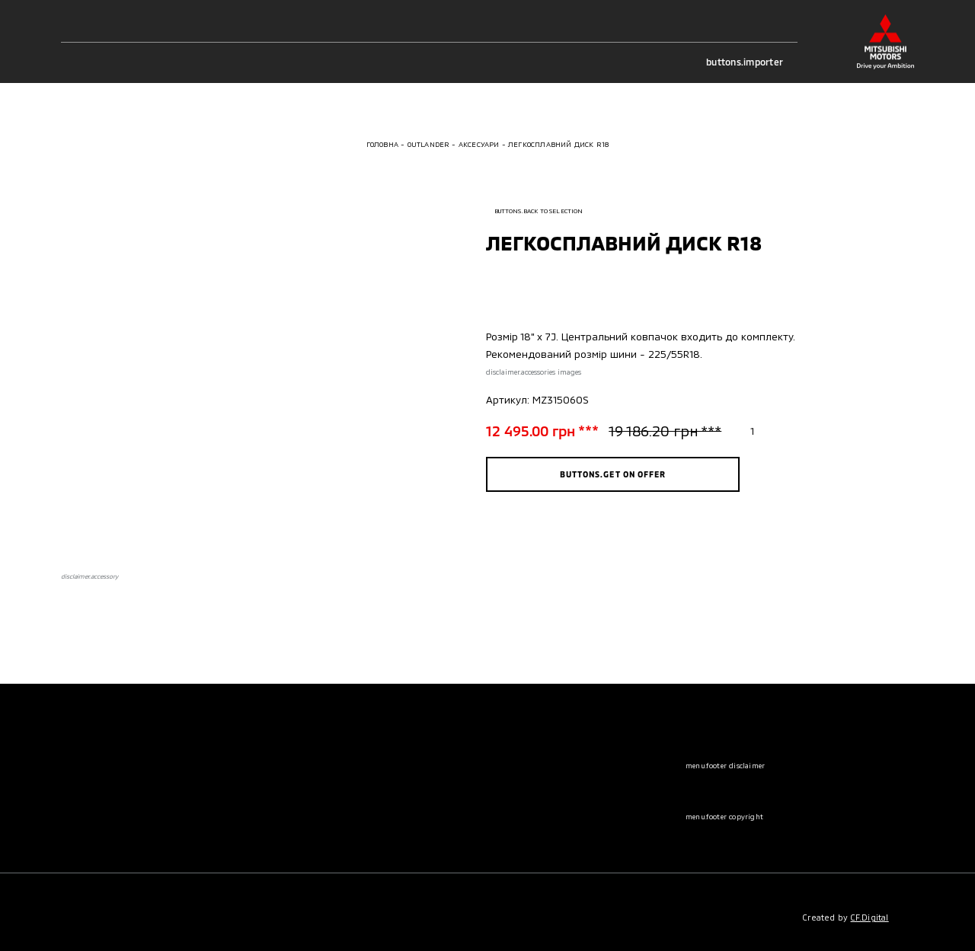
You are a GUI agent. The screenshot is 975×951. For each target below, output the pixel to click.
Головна (382, 144)
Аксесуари (479, 144)
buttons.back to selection (534, 211)
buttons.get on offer (613, 474)
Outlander (429, 144)
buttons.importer (752, 61)
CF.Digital (870, 917)
